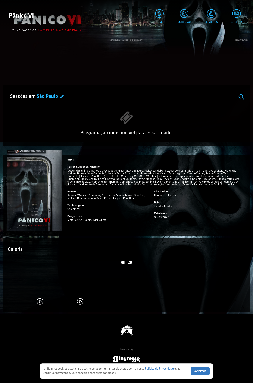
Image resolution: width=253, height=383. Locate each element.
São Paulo (48, 96)
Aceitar (200, 371)
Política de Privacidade (159, 368)
